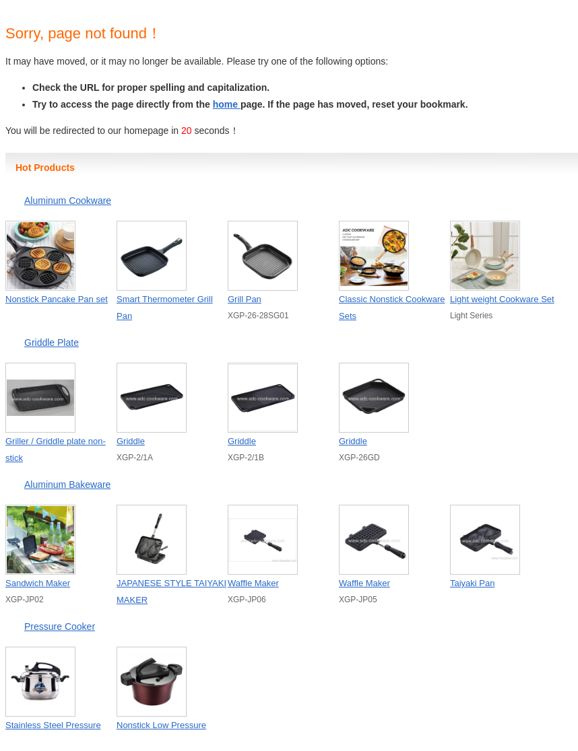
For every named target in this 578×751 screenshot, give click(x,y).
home (226, 104)
